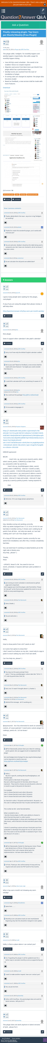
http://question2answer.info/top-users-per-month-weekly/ (23, 311)
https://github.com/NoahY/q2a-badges (16, 761)
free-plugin (23, 194)
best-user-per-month (9, 194)
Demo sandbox (16, 1038)
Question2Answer (12, 1041)
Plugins (17, 49)
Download (6, 88)
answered (5, 292)
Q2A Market (13, 1040)
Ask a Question (20, 25)
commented (7, 212)
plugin (17, 194)
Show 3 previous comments (12, 208)
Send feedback (6, 1038)
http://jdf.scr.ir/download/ (30, 395)
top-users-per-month (32, 194)
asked (4, 49)
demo (42, 2)
